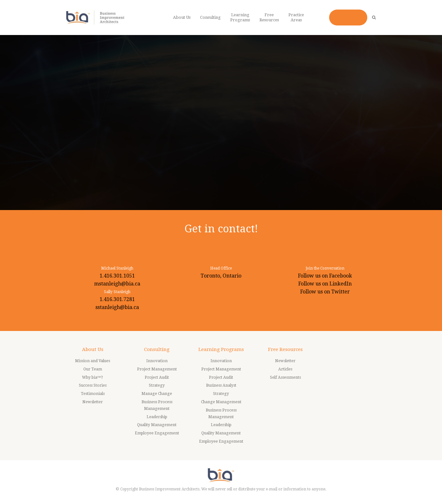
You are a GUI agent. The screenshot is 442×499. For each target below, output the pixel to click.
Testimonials (93, 393)
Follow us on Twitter (325, 292)
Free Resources (285, 349)
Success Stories (93, 385)
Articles (285, 369)
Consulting (156, 349)
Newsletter (92, 402)
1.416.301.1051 (117, 276)
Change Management (221, 402)
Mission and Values (92, 361)
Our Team (92, 369)
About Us (92, 349)
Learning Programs (221, 349)
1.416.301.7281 (117, 299)
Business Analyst (221, 385)
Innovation (157, 361)
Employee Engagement (157, 433)
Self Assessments (285, 377)
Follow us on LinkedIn (325, 284)
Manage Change (157, 393)
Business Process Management (157, 405)
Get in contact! (221, 228)
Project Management (157, 369)
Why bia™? (92, 377)
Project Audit (157, 377)
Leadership (157, 417)
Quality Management (156, 425)
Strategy (157, 385)
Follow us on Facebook (325, 276)
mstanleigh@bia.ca (117, 284)
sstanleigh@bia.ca (117, 307)
